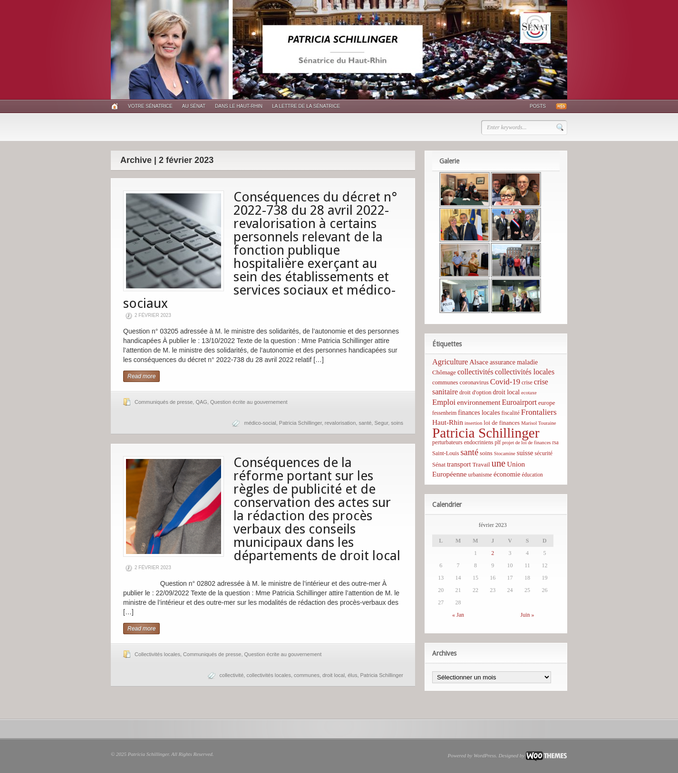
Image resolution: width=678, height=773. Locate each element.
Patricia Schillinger (300, 423)
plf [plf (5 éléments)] (497, 442)
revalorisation (340, 423)
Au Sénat (193, 106)
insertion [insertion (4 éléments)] (473, 423)
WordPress (485, 755)
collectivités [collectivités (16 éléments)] (475, 372)
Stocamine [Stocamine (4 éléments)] (504, 453)
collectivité (232, 675)
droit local (333, 675)
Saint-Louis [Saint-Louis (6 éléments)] (445, 453)
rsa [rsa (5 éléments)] (555, 442)
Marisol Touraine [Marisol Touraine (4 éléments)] (538, 423)
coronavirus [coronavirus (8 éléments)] (473, 382)
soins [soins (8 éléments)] (486, 453)
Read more (141, 376)
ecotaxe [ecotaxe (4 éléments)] (529, 392)
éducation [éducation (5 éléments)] (532, 474)
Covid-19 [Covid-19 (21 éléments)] (505, 381)
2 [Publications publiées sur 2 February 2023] (492, 553)
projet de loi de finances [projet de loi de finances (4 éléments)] (526, 442)
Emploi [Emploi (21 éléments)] (443, 402)
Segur (381, 423)
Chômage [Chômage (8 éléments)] (444, 372)
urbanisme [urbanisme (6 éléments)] (480, 474)
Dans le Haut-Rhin (238, 106)
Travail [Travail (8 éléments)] (481, 464)
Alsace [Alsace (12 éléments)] (478, 362)
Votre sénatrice (150, 106)
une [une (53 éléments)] (498, 463)
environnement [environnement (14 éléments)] (478, 402)
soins (397, 423)
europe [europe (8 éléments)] (546, 402)
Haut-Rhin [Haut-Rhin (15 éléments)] (447, 422)
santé (364, 423)
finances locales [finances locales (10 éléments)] (479, 412)
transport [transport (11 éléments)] (459, 464)
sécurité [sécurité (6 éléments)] (544, 453)
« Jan (458, 614)
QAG (201, 402)
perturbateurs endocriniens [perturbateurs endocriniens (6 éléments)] (462, 442)
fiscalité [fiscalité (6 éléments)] (511, 413)
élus (352, 675)
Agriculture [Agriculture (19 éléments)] (450, 361)
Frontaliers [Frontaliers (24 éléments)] (539, 412)
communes (307, 675)
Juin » (527, 614)
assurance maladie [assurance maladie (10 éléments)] (514, 362)
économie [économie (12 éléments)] (507, 474)
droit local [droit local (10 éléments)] (506, 392)
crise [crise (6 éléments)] (527, 382)
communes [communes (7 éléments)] (445, 382)
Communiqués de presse (164, 402)
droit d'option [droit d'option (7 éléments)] (475, 392)
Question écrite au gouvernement (249, 402)
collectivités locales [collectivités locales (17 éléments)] (524, 372)
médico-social (260, 423)
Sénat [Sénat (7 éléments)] (439, 464)
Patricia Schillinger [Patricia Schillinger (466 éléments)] (486, 432)
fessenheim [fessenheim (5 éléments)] (444, 413)
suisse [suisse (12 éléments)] (525, 453)
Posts (538, 106)
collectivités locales (268, 675)
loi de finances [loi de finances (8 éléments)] (502, 422)
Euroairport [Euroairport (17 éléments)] (519, 402)
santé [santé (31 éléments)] (469, 452)
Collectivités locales (157, 654)
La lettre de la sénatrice (306, 106)
